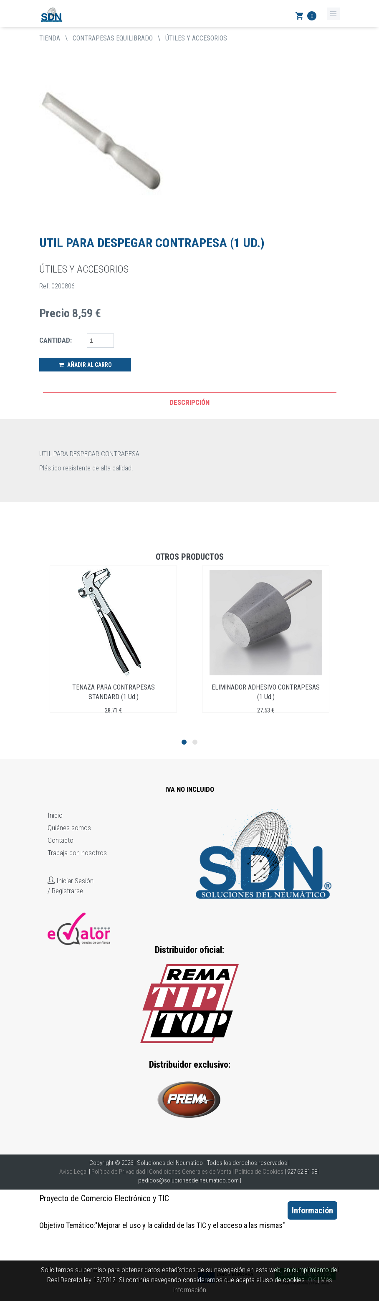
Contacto (60, 840)
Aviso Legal (73, 1171)
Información (312, 1210)
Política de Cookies (259, 1171)
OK (312, 1280)
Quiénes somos (69, 828)
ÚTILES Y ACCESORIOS (196, 38)
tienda (49, 38)
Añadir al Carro (85, 364)
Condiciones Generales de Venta (190, 1171)
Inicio (55, 815)
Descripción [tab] (189, 402)
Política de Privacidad (118, 1171)
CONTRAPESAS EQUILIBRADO (113, 38)
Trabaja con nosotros (77, 853)
